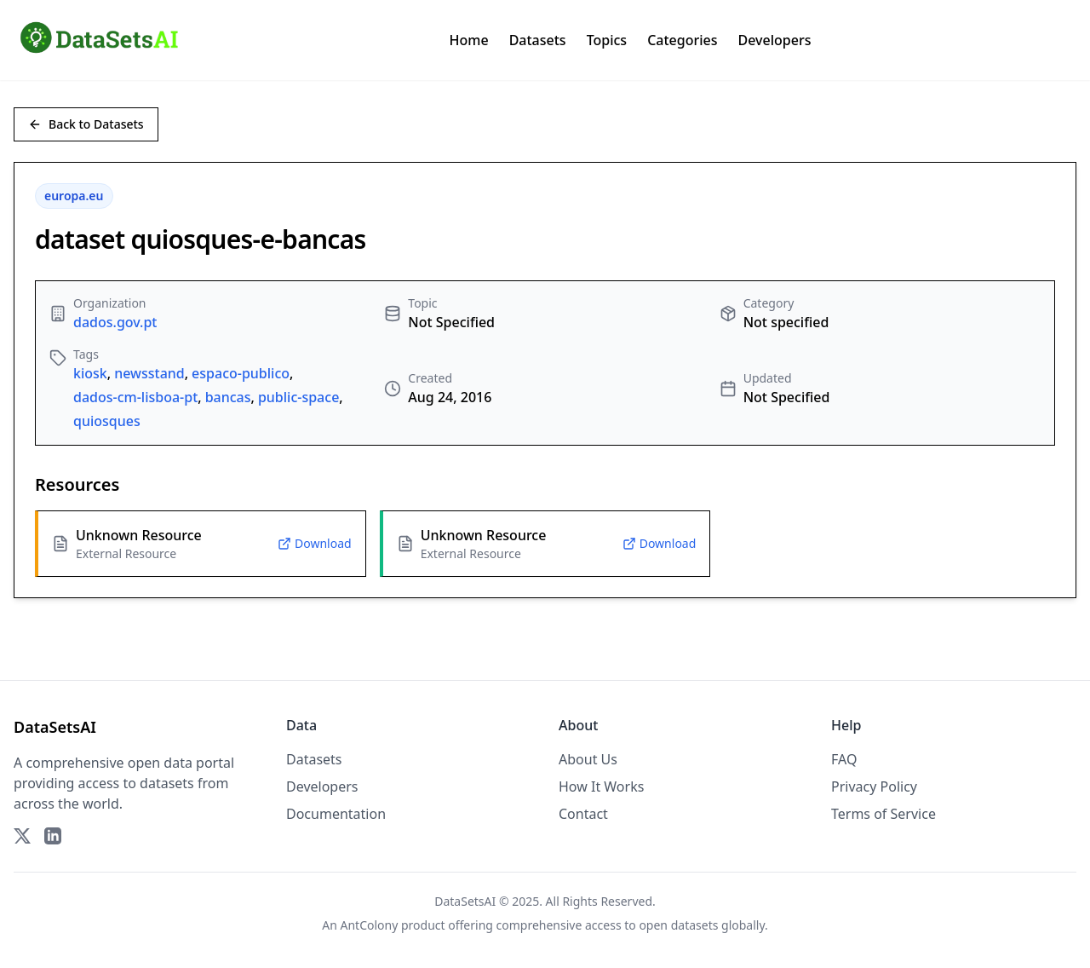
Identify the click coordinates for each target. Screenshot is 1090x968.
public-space (298, 397)
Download (315, 543)
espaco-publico (241, 373)
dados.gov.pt (115, 322)
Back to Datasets (86, 124)
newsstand (149, 373)
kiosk (90, 373)
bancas (228, 397)
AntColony (370, 925)
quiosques (107, 421)
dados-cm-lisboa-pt (135, 397)
